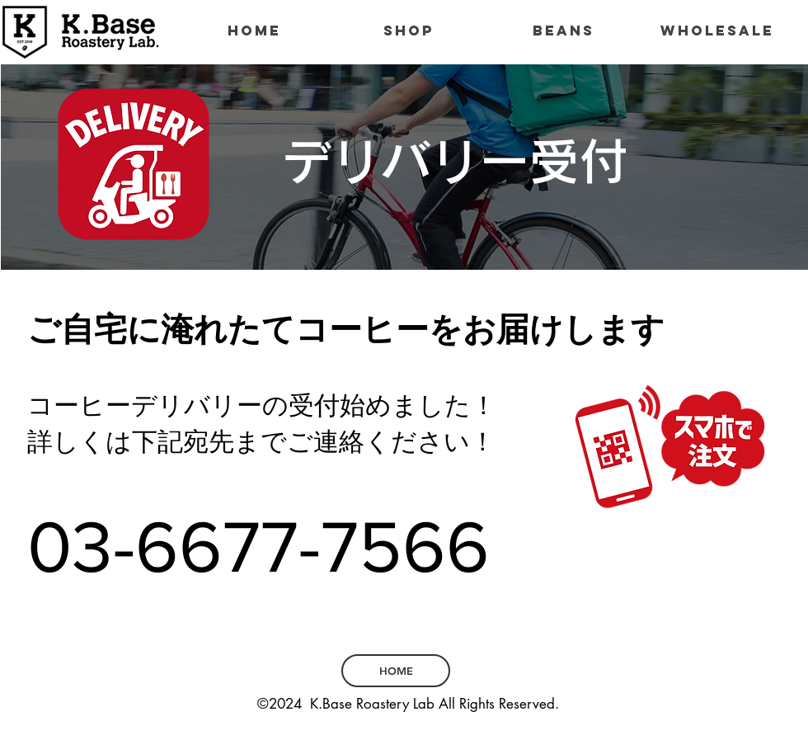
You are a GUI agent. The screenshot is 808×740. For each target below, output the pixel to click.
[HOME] (395, 670)
